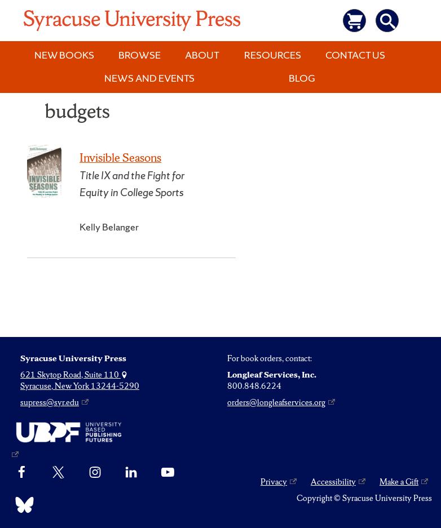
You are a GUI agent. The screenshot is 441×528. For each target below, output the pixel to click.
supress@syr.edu (49, 402)
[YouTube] (167, 473)
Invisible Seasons (120, 157)
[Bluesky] (21, 505)
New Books (64, 54)
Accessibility (333, 482)
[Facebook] (21, 473)
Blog (302, 78)
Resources (272, 54)
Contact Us (355, 54)
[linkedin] (131, 473)
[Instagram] (95, 473)
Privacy (274, 482)
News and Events (149, 78)
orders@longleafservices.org (276, 402)
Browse (139, 54)
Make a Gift (399, 482)
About (202, 54)
